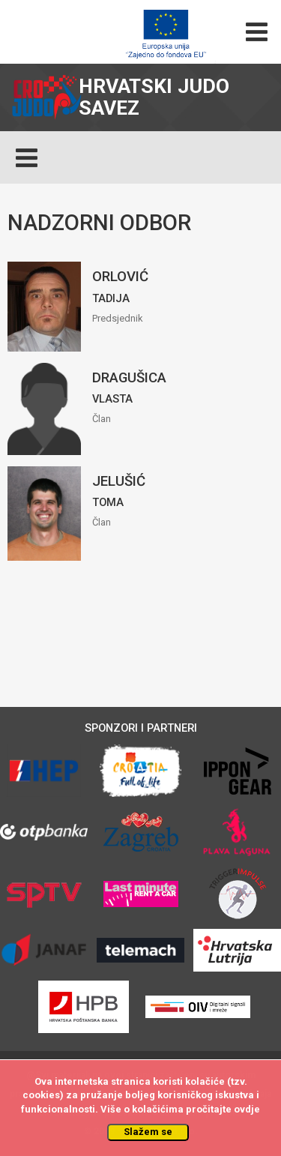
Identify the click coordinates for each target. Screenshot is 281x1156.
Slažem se (148, 1131)
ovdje (247, 1109)
